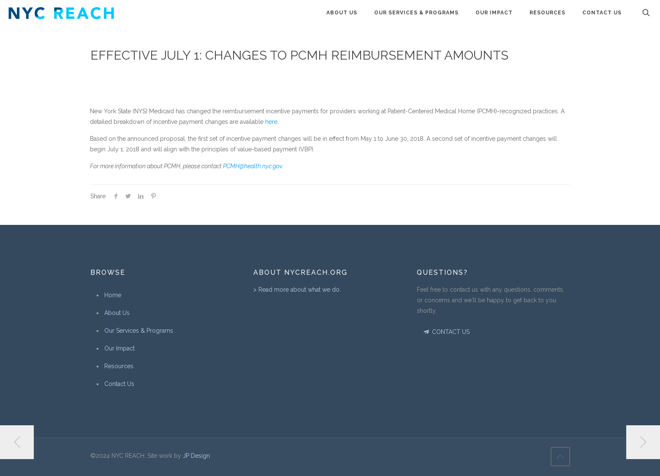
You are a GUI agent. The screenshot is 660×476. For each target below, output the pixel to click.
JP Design (196, 455)
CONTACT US (446, 331)
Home (112, 295)
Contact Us (119, 383)
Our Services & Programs (138, 330)
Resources (118, 366)
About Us (117, 312)
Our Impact (119, 348)
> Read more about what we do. (297, 289)
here (271, 121)
